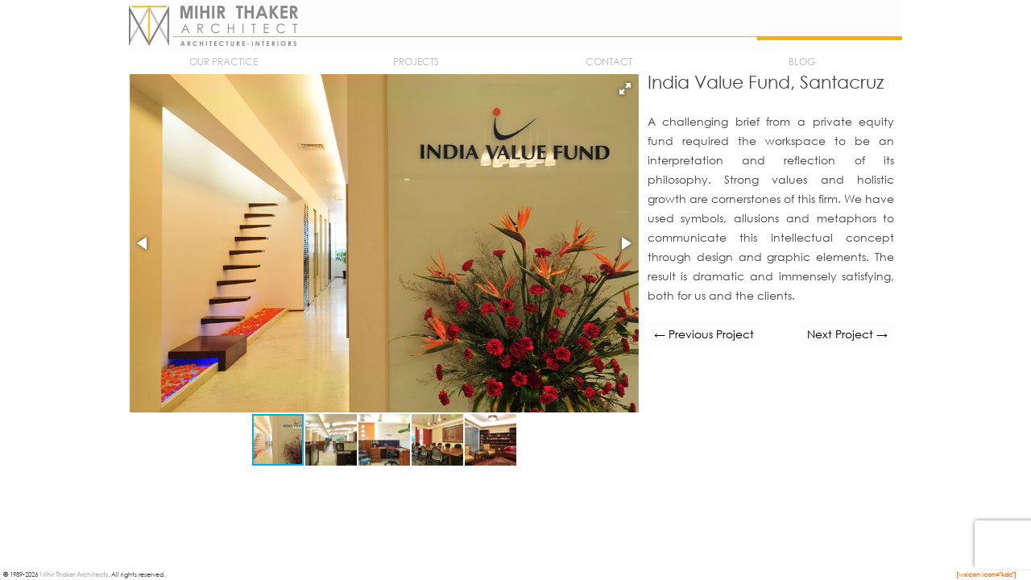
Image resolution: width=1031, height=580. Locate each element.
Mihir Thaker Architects (73, 573)
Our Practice (223, 61)
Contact (609, 61)
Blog (802, 61)
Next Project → (847, 334)
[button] (625, 89)
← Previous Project (704, 334)
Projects (416, 61)
